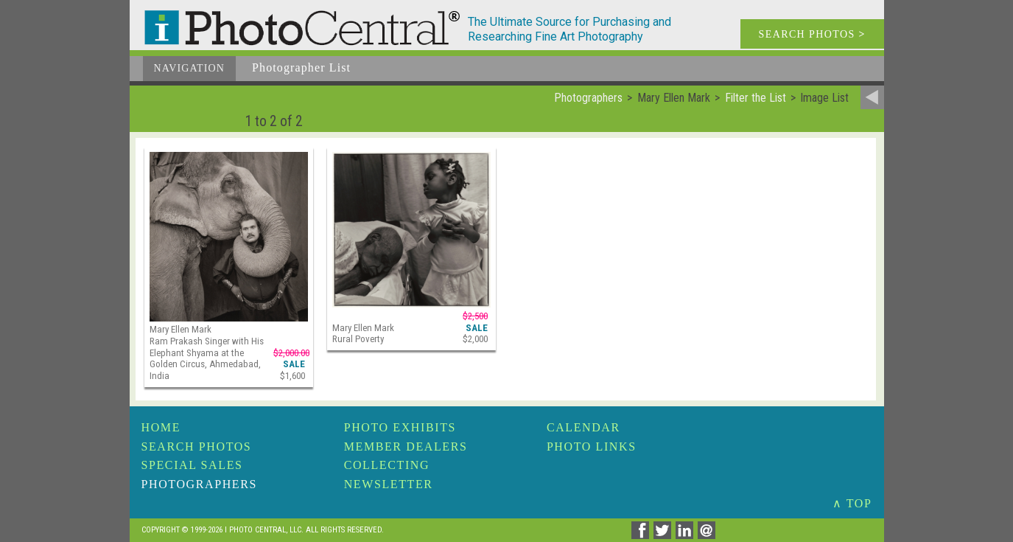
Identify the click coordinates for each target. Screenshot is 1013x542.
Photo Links (592, 446)
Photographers (199, 484)
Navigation (189, 68)
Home (161, 427)
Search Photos (196, 446)
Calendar (583, 427)
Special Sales (192, 465)
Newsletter (388, 484)
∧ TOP (852, 503)
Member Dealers (406, 446)
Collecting (387, 465)
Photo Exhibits (400, 427)
